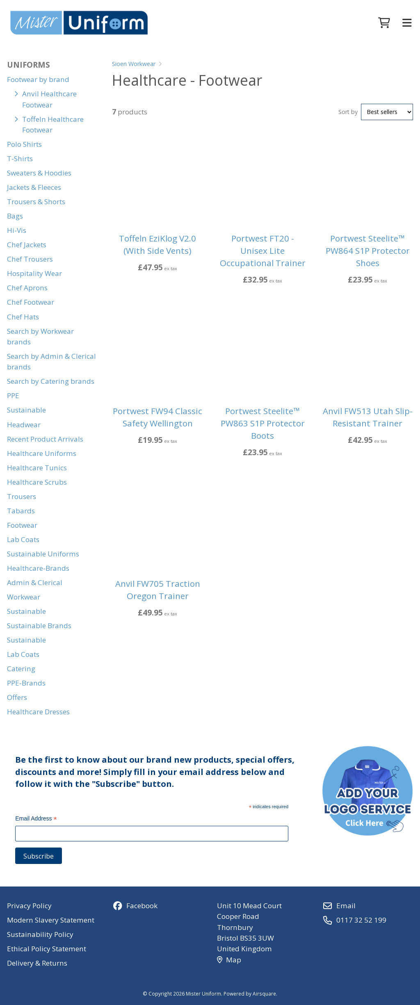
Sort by (348, 112)
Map (229, 959)
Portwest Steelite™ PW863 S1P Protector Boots (263, 423)
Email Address (36, 819)
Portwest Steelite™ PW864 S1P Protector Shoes (368, 250)
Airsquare (264, 993)
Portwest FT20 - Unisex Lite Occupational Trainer (263, 250)
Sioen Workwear (133, 64)
